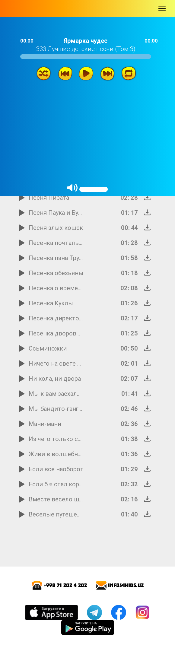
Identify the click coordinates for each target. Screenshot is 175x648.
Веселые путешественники (56, 514)
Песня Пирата (49, 197)
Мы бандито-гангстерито (56, 408)
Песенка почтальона (56, 242)
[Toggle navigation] (162, 8)
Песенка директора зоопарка (56, 318)
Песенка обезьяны (56, 273)
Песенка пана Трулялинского (56, 258)
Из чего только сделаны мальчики (56, 439)
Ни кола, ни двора (55, 378)
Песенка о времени (56, 288)
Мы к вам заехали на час (56, 393)
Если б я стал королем (56, 484)
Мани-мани (45, 423)
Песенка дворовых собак (56, 333)
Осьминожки (48, 348)
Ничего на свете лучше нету (56, 363)
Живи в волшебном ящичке (56, 454)
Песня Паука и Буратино (56, 212)
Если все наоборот (56, 469)
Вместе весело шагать (56, 499)
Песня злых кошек (56, 227)
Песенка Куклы (51, 303)
